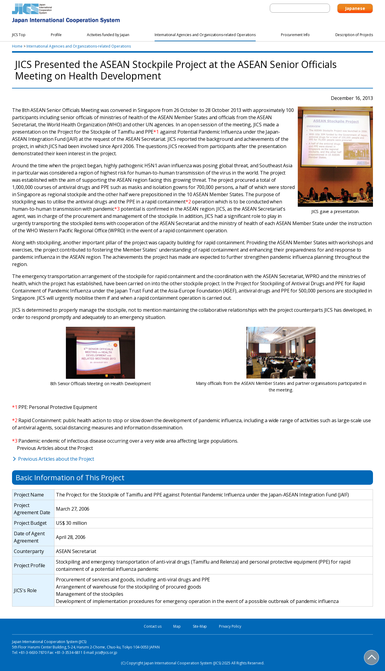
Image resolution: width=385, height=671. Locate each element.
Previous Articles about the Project (56, 459)
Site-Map (200, 626)
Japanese (355, 8)
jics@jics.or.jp (106, 652)
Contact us (152, 626)
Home (17, 46)
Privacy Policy (230, 626)
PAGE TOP (371, 657)
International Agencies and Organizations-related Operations (78, 46)
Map (176, 626)
